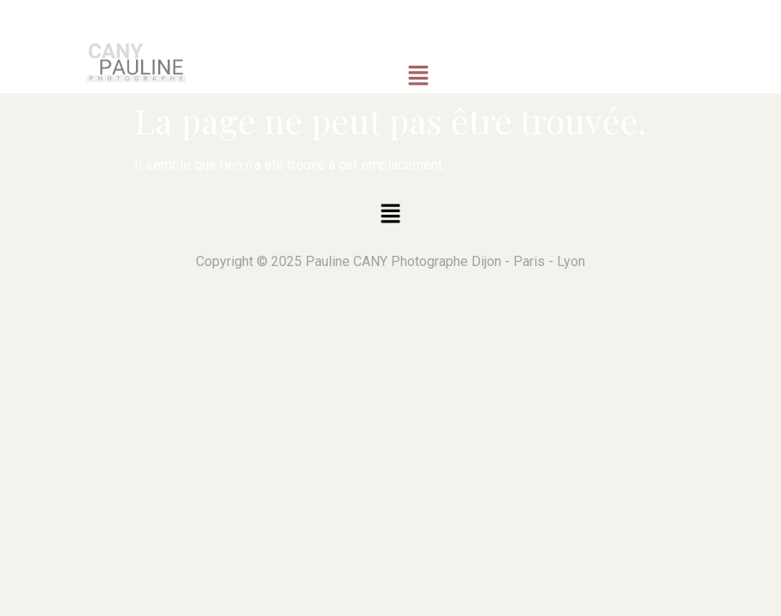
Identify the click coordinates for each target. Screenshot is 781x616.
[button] (418, 76)
